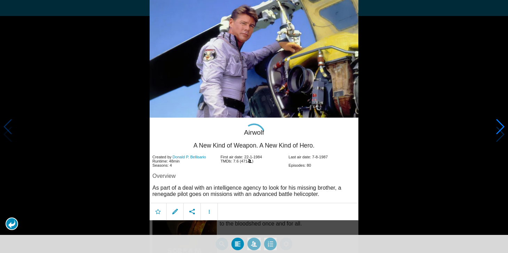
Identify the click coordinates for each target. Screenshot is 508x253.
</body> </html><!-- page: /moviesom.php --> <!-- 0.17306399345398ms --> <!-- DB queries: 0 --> (254, 126)
